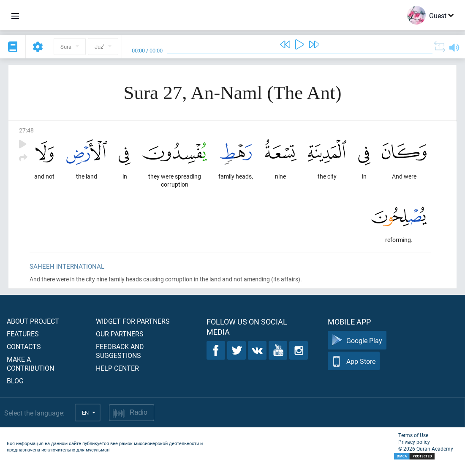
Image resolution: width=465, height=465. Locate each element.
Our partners (120, 333)
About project (33, 320)
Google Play (357, 340)
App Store (353, 361)
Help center (117, 367)
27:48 (26, 130)
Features (23, 333)
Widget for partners (133, 320)
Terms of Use (413, 435)
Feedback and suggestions (120, 351)
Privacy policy (414, 441)
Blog (15, 380)
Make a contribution (30, 363)
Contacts (24, 346)
